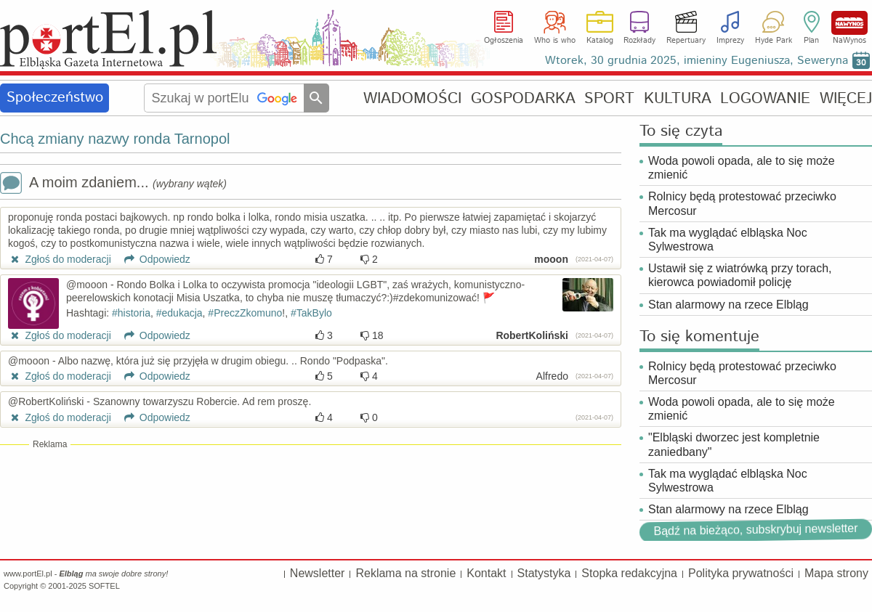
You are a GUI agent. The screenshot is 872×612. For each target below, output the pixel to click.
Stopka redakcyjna (629, 573)
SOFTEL (104, 586)
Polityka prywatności (741, 573)
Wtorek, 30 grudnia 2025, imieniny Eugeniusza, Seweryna (696, 60)
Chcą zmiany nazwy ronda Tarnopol (115, 139)
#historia (131, 313)
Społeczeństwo (55, 97)
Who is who (555, 40)
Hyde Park (773, 40)
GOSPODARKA (523, 98)
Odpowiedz (152, 259)
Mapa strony (836, 573)
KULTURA (677, 98)
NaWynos (849, 23)
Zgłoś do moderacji (59, 259)
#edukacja (179, 313)
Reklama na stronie (405, 573)
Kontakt (486, 573)
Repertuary (686, 40)
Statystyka (544, 573)
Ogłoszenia (503, 40)
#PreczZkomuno (245, 313)
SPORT (609, 98)
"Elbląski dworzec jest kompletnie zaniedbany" (734, 444)
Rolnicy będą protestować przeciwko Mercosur (742, 203)
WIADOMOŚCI (412, 98)
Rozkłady (639, 40)
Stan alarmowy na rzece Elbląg (728, 304)
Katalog (599, 40)
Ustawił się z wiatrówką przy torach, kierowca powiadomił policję (740, 275)
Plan (811, 40)
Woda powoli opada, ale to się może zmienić (741, 168)
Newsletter (317, 573)
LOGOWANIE (765, 98)
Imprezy (730, 40)
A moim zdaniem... (113, 184)
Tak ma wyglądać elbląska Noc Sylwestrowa (727, 240)
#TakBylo (311, 313)
